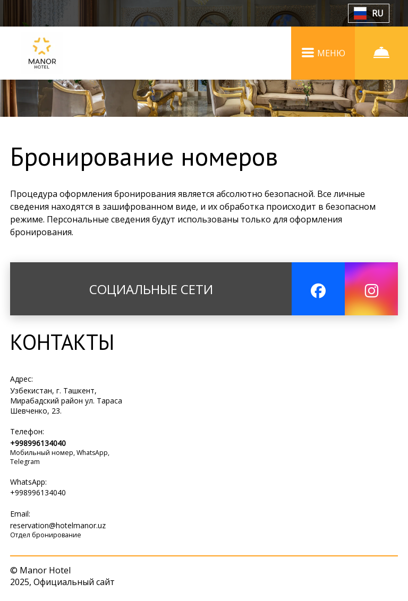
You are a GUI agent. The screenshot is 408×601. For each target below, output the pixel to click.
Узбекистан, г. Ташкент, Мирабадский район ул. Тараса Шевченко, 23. (66, 400)
